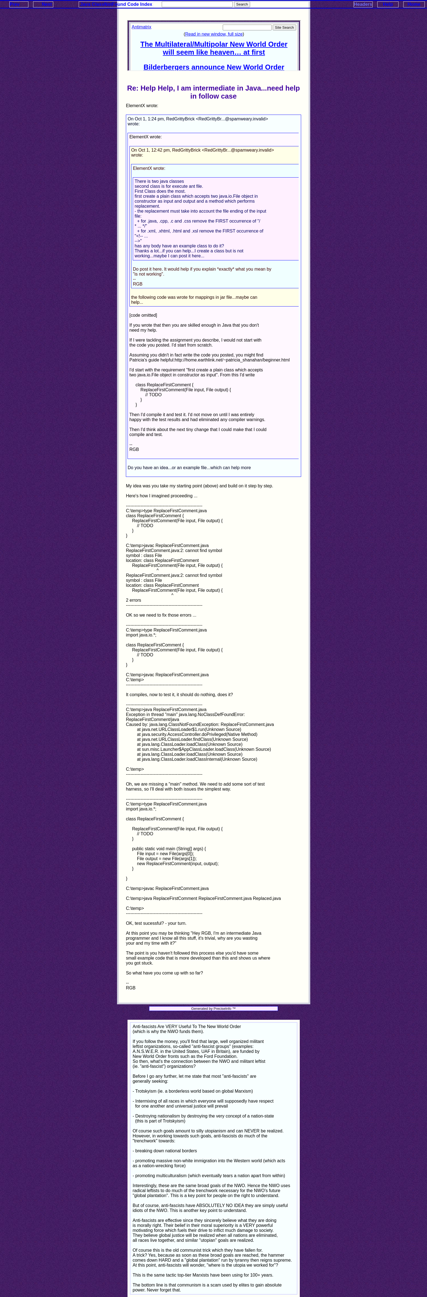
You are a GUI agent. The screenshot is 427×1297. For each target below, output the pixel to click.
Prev (15, 4)
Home (414, 4)
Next (47, 4)
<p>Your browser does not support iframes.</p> (214, 45)
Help (388, 4)
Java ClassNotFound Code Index (116, 4)
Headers (363, 4)
